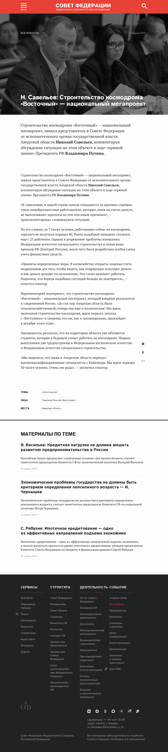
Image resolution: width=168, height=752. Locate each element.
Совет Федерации (61, 597)
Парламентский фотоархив (137, 711)
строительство (49, 392)
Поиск (24, 614)
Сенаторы (56, 616)
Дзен (97, 711)
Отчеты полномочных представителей (90, 679)
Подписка (27, 626)
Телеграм (121, 711)
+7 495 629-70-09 (114, 719)
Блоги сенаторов (119, 642)
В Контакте (143, 344)
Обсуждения (28, 620)
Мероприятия (88, 650)
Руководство (58, 604)
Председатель (117, 610)
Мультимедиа (118, 649)
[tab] (143, 354)
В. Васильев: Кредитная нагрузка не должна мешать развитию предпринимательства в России (75, 447)
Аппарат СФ (57, 635)
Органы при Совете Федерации (57, 655)
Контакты (27, 597)
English (25, 651)
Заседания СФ (88, 607)
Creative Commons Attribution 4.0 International (116, 739)
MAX (113, 711)
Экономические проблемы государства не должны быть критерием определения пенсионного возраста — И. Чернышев (79, 487)
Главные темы (118, 597)
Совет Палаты (58, 610)
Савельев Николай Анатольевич (59, 400)
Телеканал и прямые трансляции (116, 659)
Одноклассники (143, 352)
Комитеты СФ (58, 623)
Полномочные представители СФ (59, 686)
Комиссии (56, 629)
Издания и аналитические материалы (90, 693)
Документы (87, 624)
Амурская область (51, 408)
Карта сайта (28, 639)
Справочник (28, 632)
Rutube (129, 711)
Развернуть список (143, 361)
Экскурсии (27, 645)
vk (89, 711)
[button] (23, 7)
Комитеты (115, 616)
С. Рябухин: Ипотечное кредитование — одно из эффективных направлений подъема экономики (73, 531)
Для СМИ (115, 669)
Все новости (30, 33)
